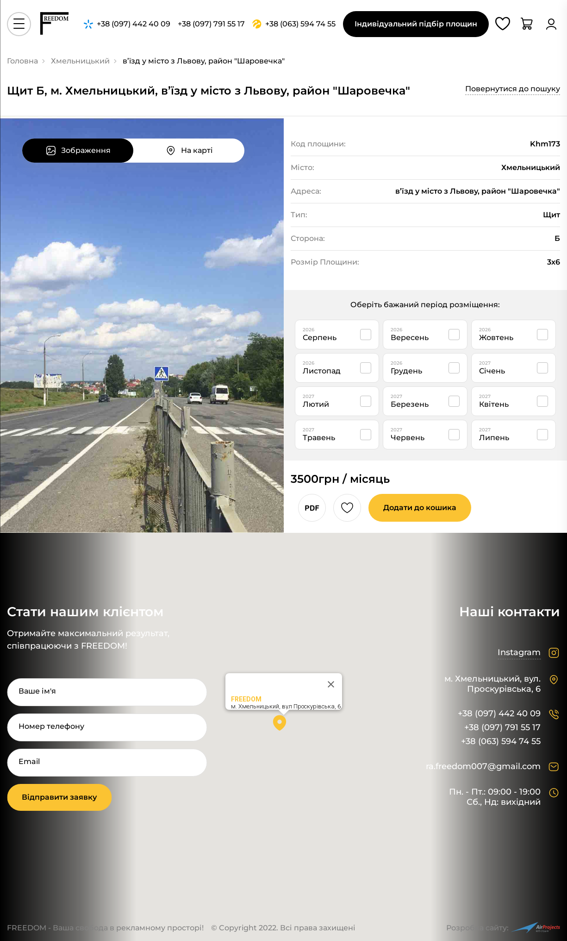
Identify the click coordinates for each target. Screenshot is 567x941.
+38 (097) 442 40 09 (499, 714)
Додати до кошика (419, 507)
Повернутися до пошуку (512, 88)
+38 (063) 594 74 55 (501, 741)
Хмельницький (80, 61)
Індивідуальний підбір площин (416, 23)
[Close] (331, 684)
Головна (22, 61)
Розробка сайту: (503, 928)
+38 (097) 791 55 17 (502, 728)
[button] (284, 726)
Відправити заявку (59, 797)
